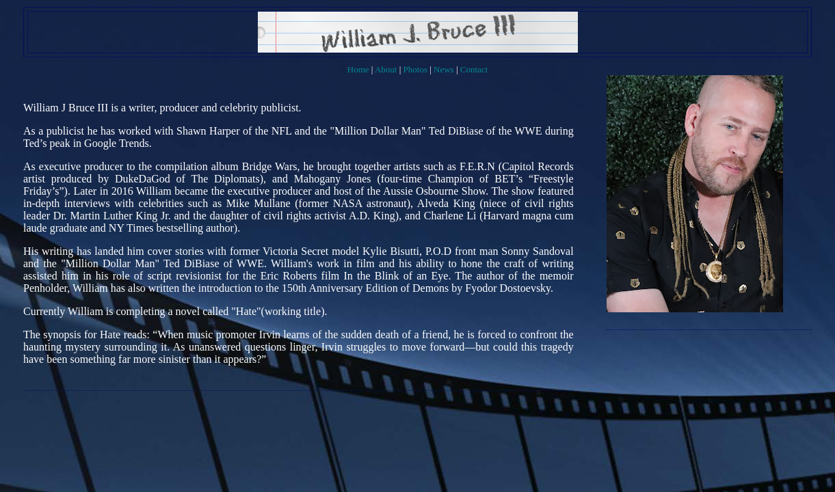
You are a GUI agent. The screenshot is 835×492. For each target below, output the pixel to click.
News (444, 69)
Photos (415, 69)
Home (358, 69)
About (386, 69)
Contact (474, 69)
